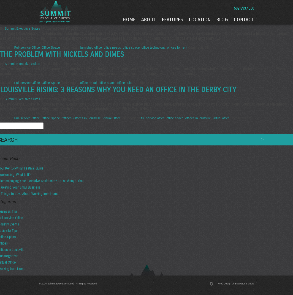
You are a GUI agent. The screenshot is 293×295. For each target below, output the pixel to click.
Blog (222, 20)
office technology (153, 47)
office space (131, 47)
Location (200, 20)
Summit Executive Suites (22, 28)
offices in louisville (198, 118)
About (148, 20)
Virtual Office (112, 118)
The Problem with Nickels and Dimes (62, 54)
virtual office (221, 118)
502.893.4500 (243, 8)
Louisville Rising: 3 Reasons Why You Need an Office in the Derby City (118, 90)
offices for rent (177, 47)
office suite (125, 83)
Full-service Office (27, 47)
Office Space (51, 47)
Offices (67, 118)
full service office (153, 118)
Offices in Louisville (87, 118)
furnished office (91, 47)
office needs (112, 47)
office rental (88, 83)
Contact (244, 20)
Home (129, 20)
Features (172, 20)
